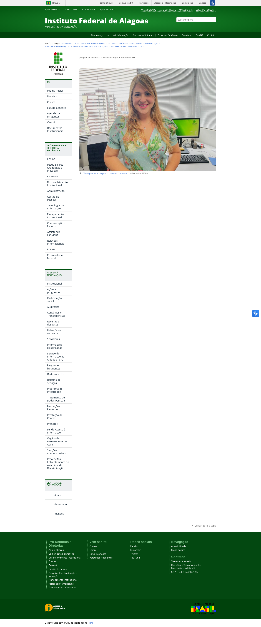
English (211, 9)
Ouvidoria (186, 35)
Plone (90, 622)
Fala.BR (199, 35)
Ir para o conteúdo (54, 9)
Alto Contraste (167, 9)
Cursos (93, 546)
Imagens (59, 513)
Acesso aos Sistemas (143, 35)
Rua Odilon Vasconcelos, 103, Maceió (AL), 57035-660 (186, 567)
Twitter (210, 26)
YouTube (201, 26)
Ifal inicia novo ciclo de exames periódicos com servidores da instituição (122, 43)
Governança (97, 35)
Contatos (211, 35)
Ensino (52, 561)
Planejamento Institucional (63, 579)
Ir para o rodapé (108, 9)
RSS (214, 26)
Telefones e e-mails (181, 561)
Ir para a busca (90, 9)
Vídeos (58, 495)
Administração (56, 550)
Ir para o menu (72, 9)
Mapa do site (185, 9)
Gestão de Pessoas (58, 569)
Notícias (81, 43)
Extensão (53, 565)
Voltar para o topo (205, 525)
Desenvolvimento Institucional (65, 557)
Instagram (205, 26)
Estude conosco (97, 553)
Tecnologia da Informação (62, 587)
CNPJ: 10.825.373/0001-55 (184, 572)
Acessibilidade (148, 9)
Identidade (60, 504)
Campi (92, 550)
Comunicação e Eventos (61, 553)
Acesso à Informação (117, 35)
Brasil (56, 2)
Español (200, 9)
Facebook (196, 26)
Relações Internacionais (61, 583)
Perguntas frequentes (100, 557)
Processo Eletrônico (167, 35)
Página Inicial (67, 43)
